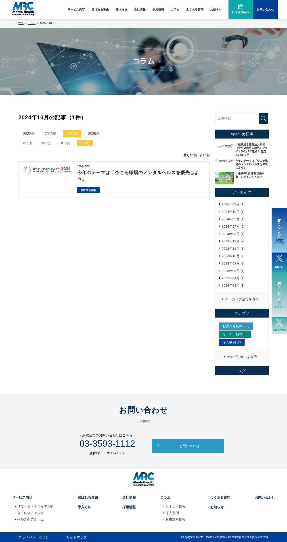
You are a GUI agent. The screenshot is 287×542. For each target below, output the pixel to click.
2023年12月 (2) (233, 241)
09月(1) (65, 143)
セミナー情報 (175, 506)
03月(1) (27, 143)
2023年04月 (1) (233, 278)
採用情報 (158, 9)
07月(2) (46, 143)
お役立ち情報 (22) (235, 326)
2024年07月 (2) (233, 226)
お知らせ (216, 9)
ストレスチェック (30, 513)
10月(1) (84, 143)
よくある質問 (194, 9)
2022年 (29, 134)
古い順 (205, 155)
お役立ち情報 (88, 190)
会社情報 (140, 9)
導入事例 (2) (231, 342)
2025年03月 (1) (233, 204)
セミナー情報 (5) (235, 334)
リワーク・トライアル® (35, 506)
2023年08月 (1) (233, 271)
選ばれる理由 (100, 9)
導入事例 (172, 513)
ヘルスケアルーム (30, 519)
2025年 (94, 134)
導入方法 (121, 9)
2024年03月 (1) (233, 234)
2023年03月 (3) (233, 285)
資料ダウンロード (279, 230)
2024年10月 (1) (233, 211)
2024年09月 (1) (233, 219)
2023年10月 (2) (233, 256)
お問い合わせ (189, 446)
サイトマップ (77, 537)
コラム (175, 9)
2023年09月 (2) (233, 263)
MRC (279, 262)
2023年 (50, 134)
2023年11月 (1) (233, 248)
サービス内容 (76, 9)
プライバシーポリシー (35, 537)
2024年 (72, 134)
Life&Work (279, 325)
